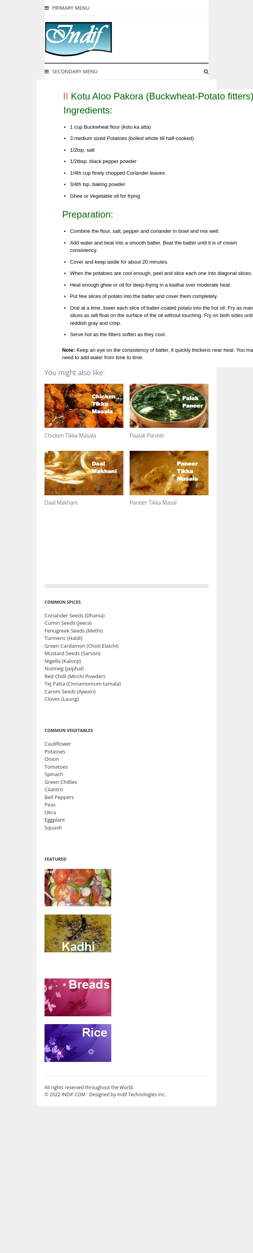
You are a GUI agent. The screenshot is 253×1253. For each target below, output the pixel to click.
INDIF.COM (74, 1094)
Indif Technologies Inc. (141, 1094)
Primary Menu (67, 7)
